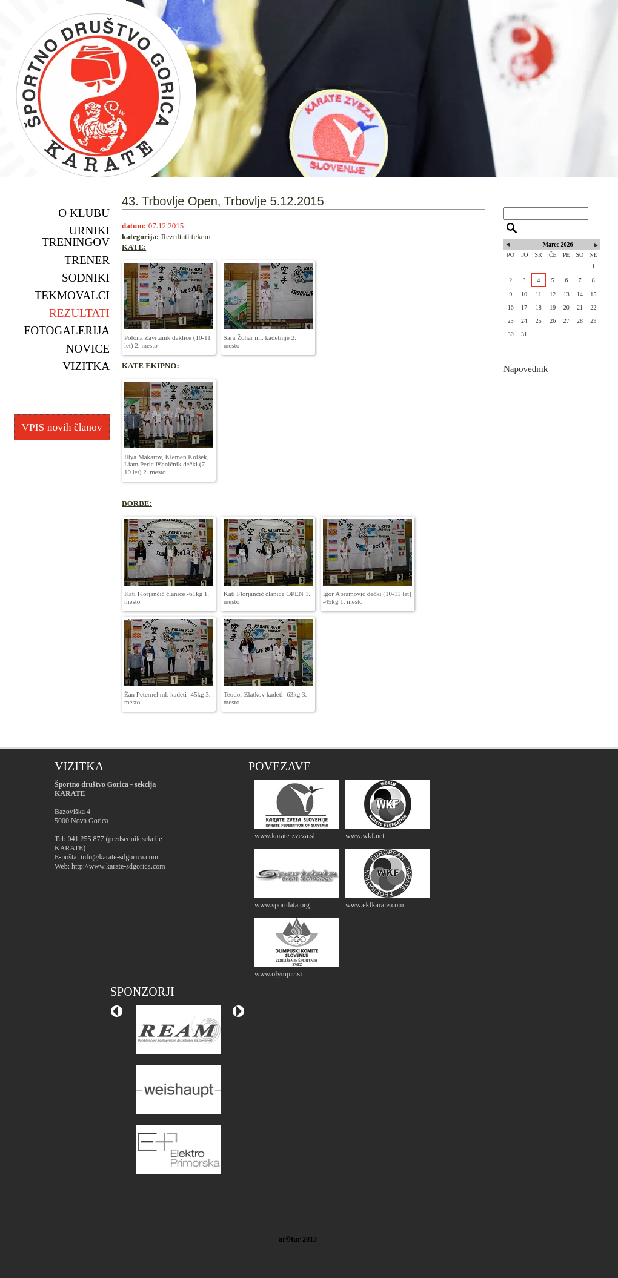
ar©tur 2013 (298, 1239)
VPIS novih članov (61, 427)
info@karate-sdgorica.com (119, 857)
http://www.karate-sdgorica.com (118, 866)
